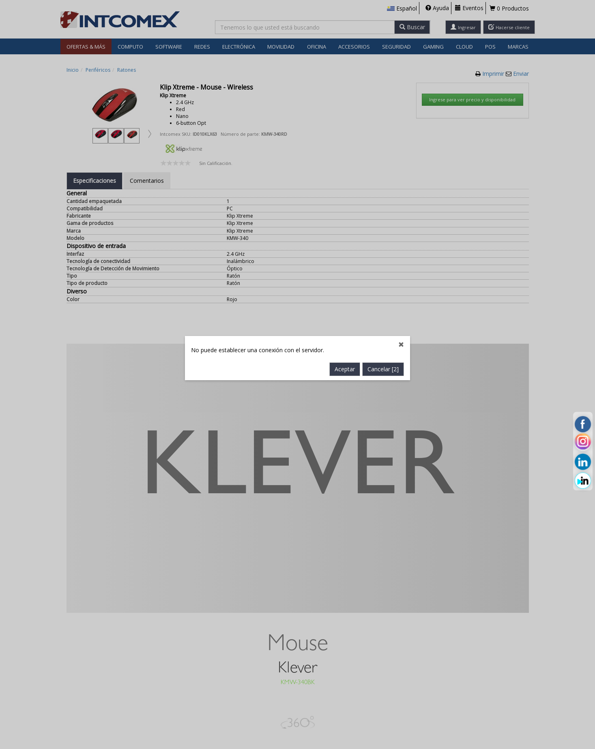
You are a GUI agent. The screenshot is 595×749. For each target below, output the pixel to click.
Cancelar (383, 302)
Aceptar (345, 302)
